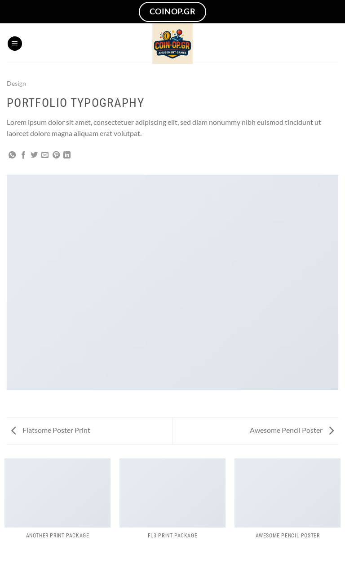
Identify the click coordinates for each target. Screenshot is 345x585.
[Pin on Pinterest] (56, 155)
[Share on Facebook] (23, 155)
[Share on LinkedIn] (67, 155)
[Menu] (15, 43)
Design (16, 83)
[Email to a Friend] (45, 155)
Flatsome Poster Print (50, 430)
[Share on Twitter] (34, 155)
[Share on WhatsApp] (12, 155)
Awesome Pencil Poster (292, 430)
